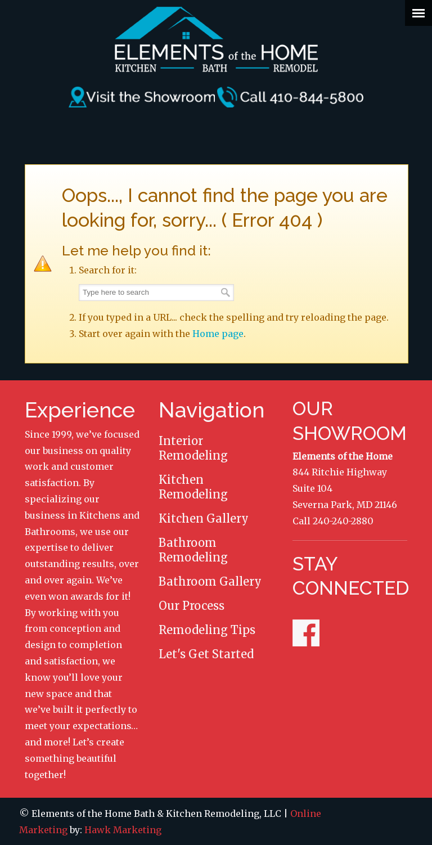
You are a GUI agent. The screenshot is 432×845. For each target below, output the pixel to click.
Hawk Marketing (122, 829)
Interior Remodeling (193, 448)
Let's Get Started (206, 654)
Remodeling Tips (207, 630)
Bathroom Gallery (210, 581)
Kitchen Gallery (204, 518)
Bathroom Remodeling (193, 550)
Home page (218, 333)
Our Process (191, 606)
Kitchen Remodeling (193, 487)
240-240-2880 (343, 521)
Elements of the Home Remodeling (216, 39)
